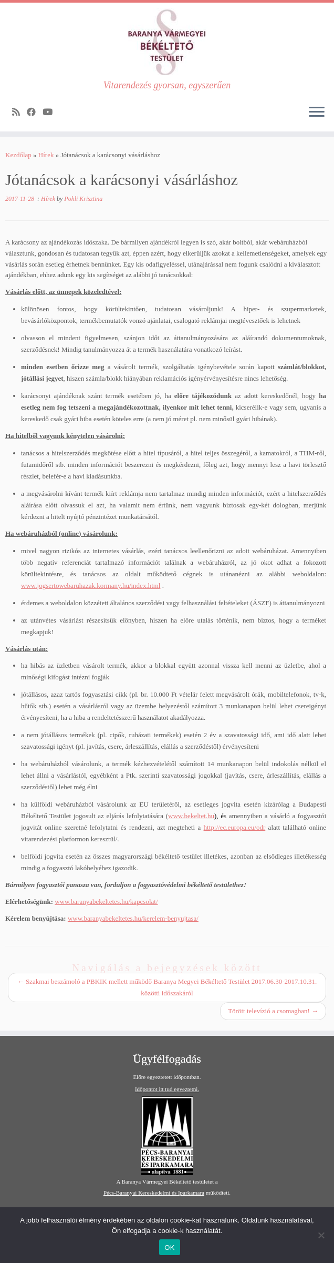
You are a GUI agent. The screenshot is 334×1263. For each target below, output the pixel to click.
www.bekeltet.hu (191, 816)
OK (169, 1247)
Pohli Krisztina (83, 198)
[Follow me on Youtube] (51, 112)
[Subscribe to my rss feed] (19, 112)
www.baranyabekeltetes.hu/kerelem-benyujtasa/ (133, 918)
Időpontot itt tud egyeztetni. (167, 1089)
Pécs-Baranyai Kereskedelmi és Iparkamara (153, 1192)
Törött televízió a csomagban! (273, 1011)
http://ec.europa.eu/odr (235, 827)
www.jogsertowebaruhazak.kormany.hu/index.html (90, 585)
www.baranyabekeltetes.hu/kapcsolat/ (106, 901)
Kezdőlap (18, 155)
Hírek (46, 155)
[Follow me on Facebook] (35, 112)
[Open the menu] (317, 112)
